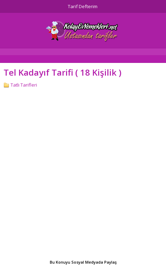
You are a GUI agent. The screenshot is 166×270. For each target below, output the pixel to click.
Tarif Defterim (82, 6)
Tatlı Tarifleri (24, 85)
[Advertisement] (83, 175)
